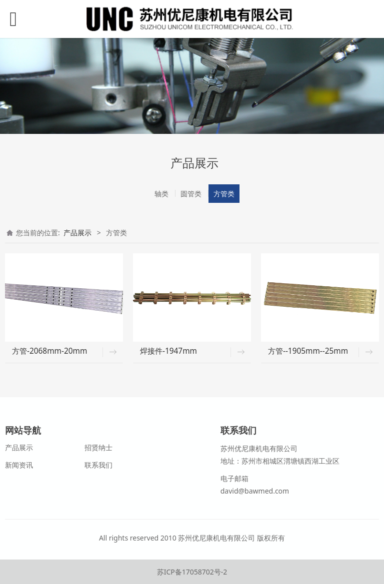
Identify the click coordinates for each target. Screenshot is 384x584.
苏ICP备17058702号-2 (192, 572)
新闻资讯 (19, 465)
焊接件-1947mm (168, 351)
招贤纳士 (98, 447)
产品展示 (78, 232)
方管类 (224, 193)
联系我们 (98, 465)
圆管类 (191, 193)
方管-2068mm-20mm (49, 351)
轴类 (161, 193)
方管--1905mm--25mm (308, 351)
